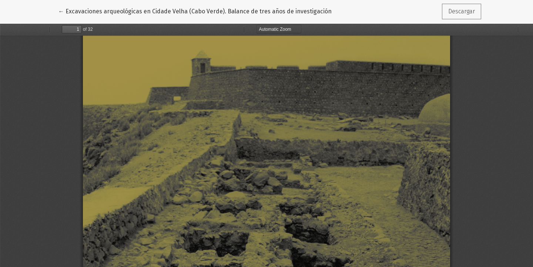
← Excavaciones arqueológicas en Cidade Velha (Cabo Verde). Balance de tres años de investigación (195, 11)
